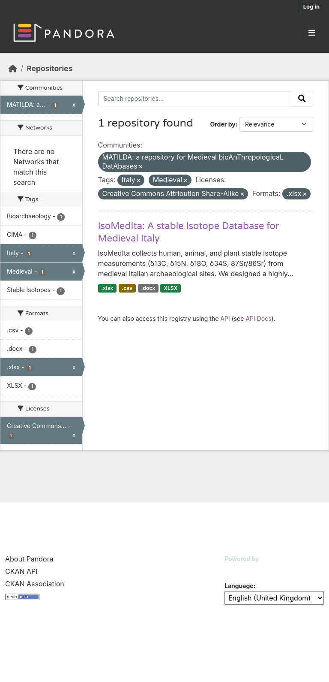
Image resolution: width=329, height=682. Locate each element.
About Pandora (29, 559)
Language (239, 585)
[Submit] (302, 98)
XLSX (170, 288)
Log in (311, 6)
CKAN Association (34, 583)
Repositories (49, 68)
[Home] (13, 68)
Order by (222, 124)
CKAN (239, 569)
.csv (127, 288)
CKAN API (21, 571)
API (225, 318)
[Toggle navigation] (311, 33)
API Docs (258, 318)
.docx (148, 288)
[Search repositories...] (195, 98)
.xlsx (107, 288)
